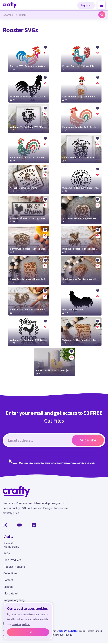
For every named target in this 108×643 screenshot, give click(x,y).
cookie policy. (21, 624)
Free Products (12, 560)
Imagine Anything (14, 600)
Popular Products (14, 566)
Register (86, 5)
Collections (10, 573)
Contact (8, 580)
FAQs (7, 553)
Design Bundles (68, 630)
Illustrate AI (11, 593)
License (8, 586)
